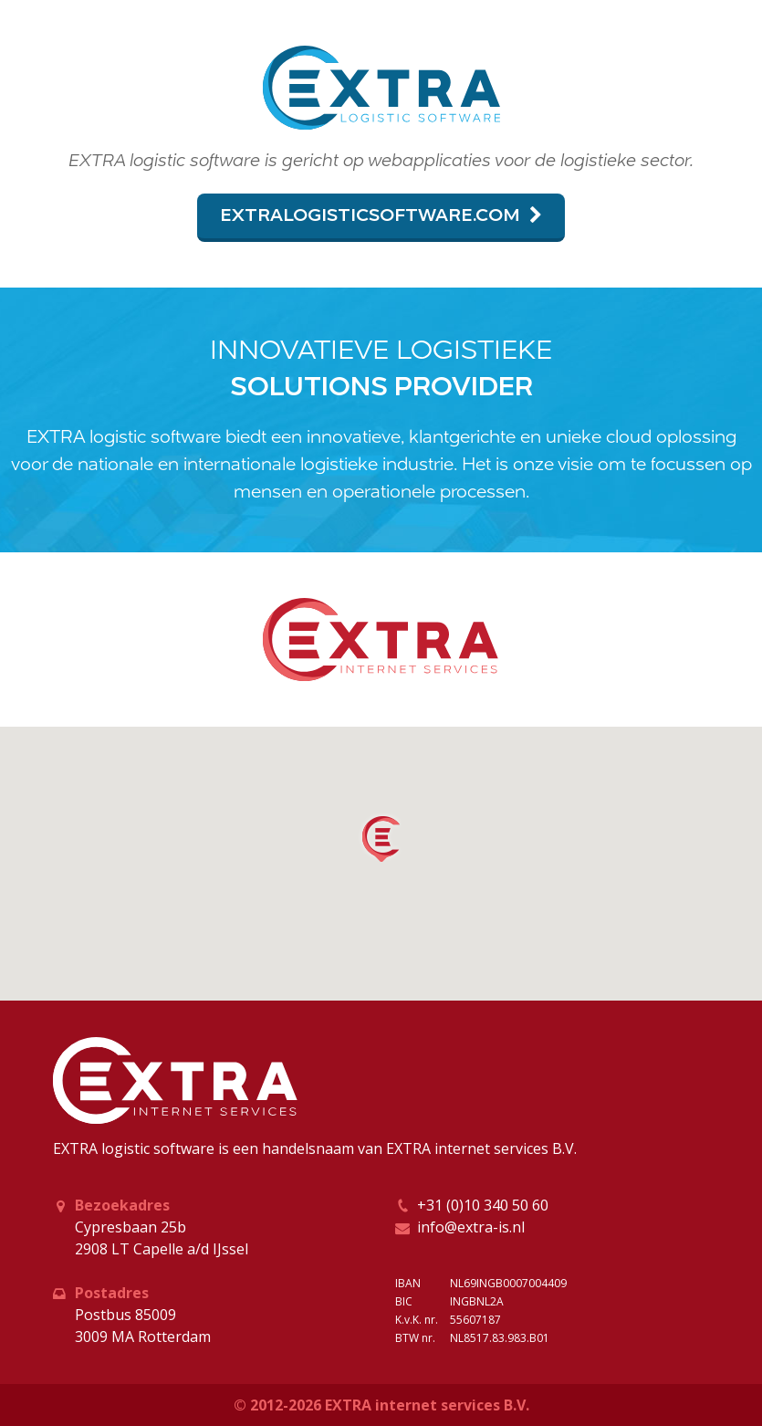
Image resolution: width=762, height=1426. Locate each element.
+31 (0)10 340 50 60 (482, 1205)
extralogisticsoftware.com (381, 215)
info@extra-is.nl (471, 1227)
